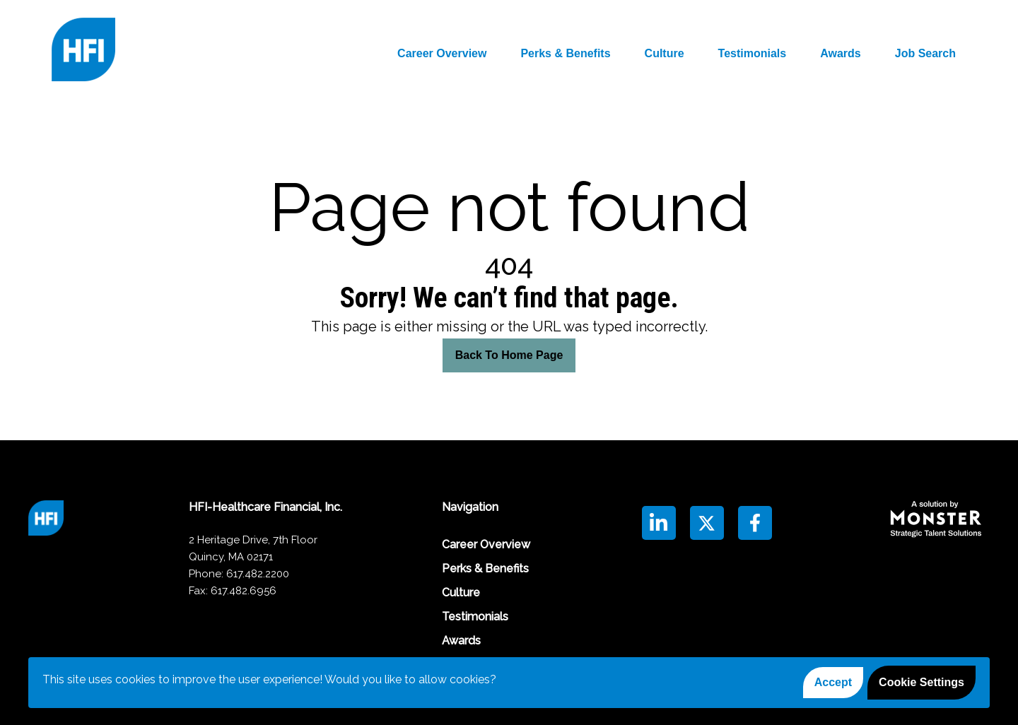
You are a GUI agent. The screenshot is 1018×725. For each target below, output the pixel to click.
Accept (833, 682)
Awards (840, 53)
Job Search (925, 53)
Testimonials (752, 53)
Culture (664, 53)
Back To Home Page (509, 355)
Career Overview (441, 53)
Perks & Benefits (565, 53)
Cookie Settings (921, 682)
